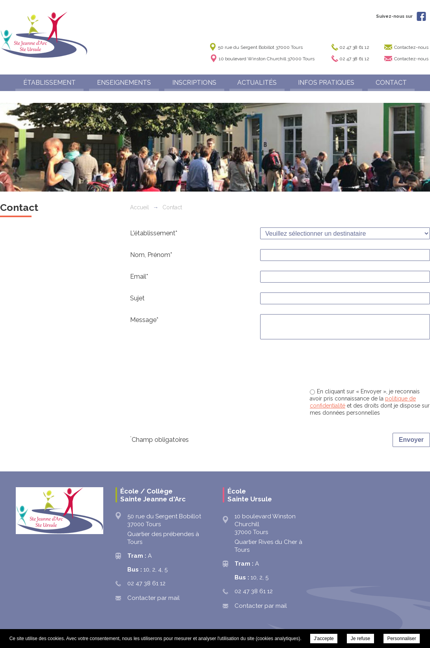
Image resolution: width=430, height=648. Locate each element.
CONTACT (391, 82)
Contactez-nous (411, 47)
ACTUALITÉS (257, 82)
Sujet (137, 298)
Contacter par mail (153, 597)
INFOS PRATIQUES (326, 82)
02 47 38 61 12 (354, 47)
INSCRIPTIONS (194, 82)
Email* (139, 276)
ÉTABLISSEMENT (49, 82)
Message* (144, 320)
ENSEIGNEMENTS (124, 82)
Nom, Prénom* (151, 255)
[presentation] (370, 364)
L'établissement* (153, 233)
